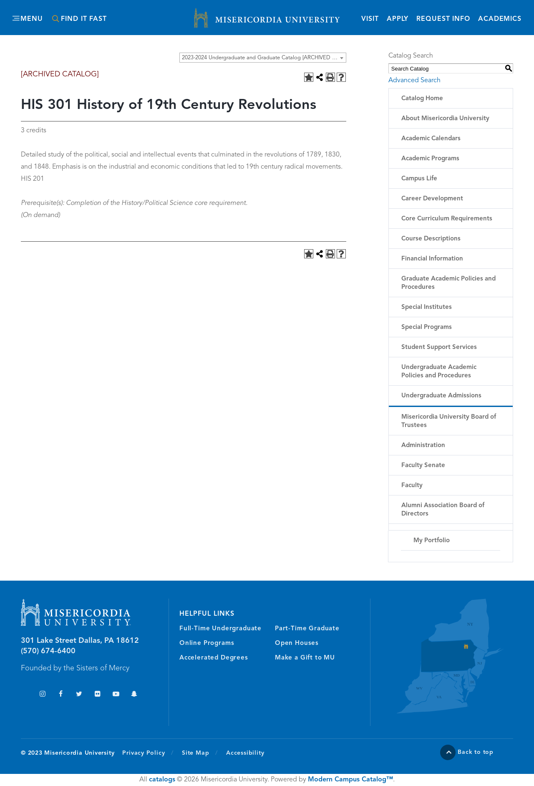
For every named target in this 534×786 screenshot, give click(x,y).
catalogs (162, 779)
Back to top (476, 752)
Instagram (42, 695)
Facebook (60, 695)
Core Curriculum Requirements (446, 219)
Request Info (443, 19)
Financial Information (432, 259)
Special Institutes (426, 307)
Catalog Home (422, 99)
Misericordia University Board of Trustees (448, 421)
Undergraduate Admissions (441, 396)
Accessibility (245, 753)
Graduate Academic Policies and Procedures (448, 283)
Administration (423, 445)
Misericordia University (229, 13)
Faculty (412, 486)
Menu (31, 19)
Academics (499, 19)
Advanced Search (414, 80)
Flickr (97, 695)
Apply (397, 19)
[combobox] (262, 58)
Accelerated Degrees (213, 658)
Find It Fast (84, 19)
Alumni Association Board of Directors (442, 510)
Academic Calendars (431, 139)
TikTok (24, 695)
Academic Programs (430, 159)
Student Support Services (439, 347)
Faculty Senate (423, 466)
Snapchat (134, 695)
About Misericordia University (445, 119)
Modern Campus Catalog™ (350, 779)
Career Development (432, 199)
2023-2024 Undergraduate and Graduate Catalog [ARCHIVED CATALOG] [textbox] (264, 58)
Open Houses (297, 643)
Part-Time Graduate (307, 629)
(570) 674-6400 (48, 651)
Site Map (195, 753)
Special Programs (426, 327)
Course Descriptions (431, 239)
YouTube (115, 695)
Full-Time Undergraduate (220, 629)
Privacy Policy (148, 752)
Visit (369, 19)
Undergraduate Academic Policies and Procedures (438, 371)
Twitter (79, 695)
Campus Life (419, 179)
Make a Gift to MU (305, 658)
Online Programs (206, 643)
